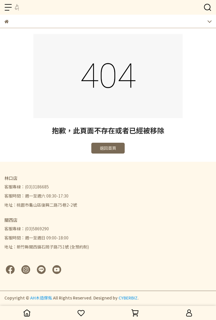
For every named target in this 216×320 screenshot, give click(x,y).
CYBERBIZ (128, 298)
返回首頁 (108, 148)
